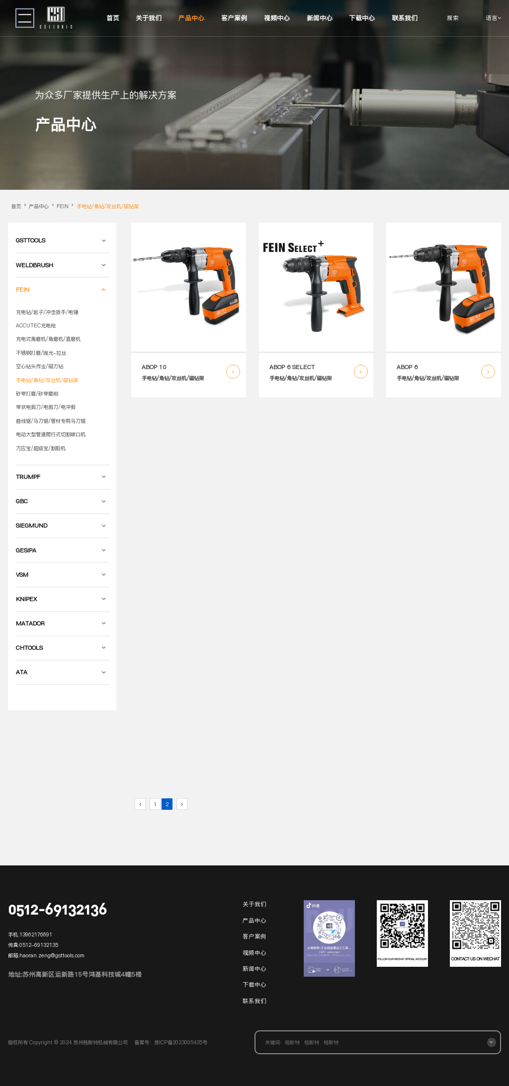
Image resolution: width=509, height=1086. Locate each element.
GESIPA (26, 550)
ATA (21, 672)
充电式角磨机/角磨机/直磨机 (48, 338)
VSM (22, 575)
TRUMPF (28, 477)
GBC (22, 501)
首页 (112, 17)
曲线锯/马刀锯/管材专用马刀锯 (50, 420)
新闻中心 (320, 17)
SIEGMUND (31, 526)
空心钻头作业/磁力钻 (39, 366)
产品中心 (191, 17)
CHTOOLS (29, 648)
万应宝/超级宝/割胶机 (41, 448)
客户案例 (234, 17)
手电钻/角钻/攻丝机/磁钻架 (108, 206)
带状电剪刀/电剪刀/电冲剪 (46, 406)
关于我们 (149, 17)
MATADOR (30, 623)
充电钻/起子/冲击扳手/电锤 (47, 312)
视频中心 (277, 17)
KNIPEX (26, 599)
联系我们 (405, 17)
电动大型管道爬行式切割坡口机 (50, 434)
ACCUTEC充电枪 (36, 325)
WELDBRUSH (34, 265)
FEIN (63, 206)
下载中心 (362, 17)
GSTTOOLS (30, 240)
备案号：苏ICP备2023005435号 (170, 1042)
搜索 (453, 18)
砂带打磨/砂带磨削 (37, 393)
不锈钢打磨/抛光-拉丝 (41, 352)
